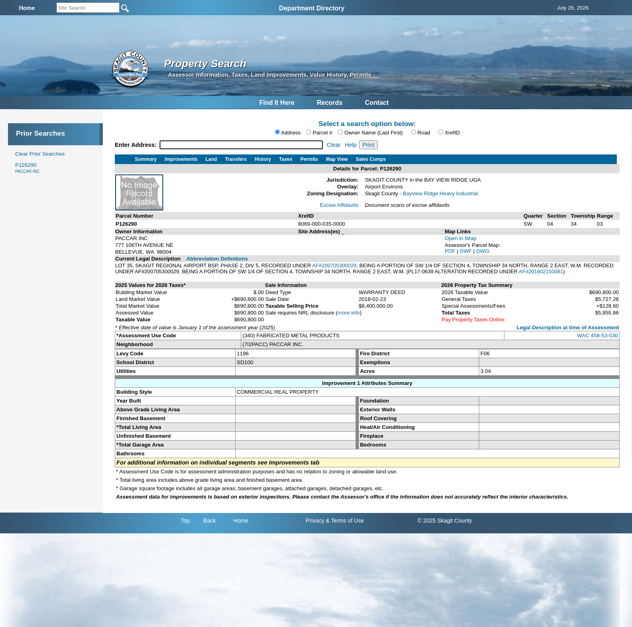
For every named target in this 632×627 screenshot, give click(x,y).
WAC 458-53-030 (597, 336)
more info (349, 313)
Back (209, 520)
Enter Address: (136, 145)
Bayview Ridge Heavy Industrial (440, 193)
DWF (466, 251)
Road (423, 133)
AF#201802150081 (541, 271)
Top (185, 520)
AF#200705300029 (334, 265)
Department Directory (312, 8)
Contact (377, 102)
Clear (334, 145)
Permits (309, 159)
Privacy (315, 520)
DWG (483, 251)
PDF (451, 251)
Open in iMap (460, 238)
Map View (337, 159)
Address (290, 133)
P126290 (27, 168)
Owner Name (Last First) (373, 133)
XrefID (452, 133)
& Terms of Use (345, 520)
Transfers (235, 159)
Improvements (181, 159)
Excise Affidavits (339, 205)
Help (351, 145)
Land (211, 159)
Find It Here (276, 102)
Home (240, 520)
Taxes (285, 159)
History (262, 159)
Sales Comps (371, 159)
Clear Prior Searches (40, 154)
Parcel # (322, 133)
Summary (146, 159)
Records (329, 102)
